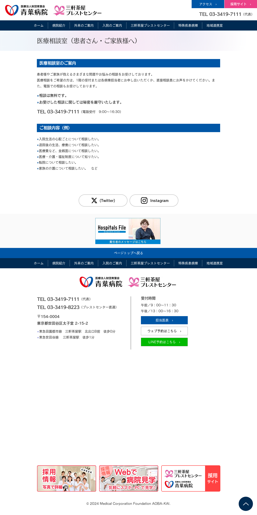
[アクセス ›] (208, 4)
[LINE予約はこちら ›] (164, 342)
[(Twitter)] (103, 200)
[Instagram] (154, 200)
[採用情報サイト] (190, 478)
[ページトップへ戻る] (128, 253)
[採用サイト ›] (240, 4)
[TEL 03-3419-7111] (67, 111)
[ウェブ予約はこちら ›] (164, 331)
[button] (226, 14)
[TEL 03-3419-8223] (67, 307)
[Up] (246, 504)
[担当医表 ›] (164, 320)
